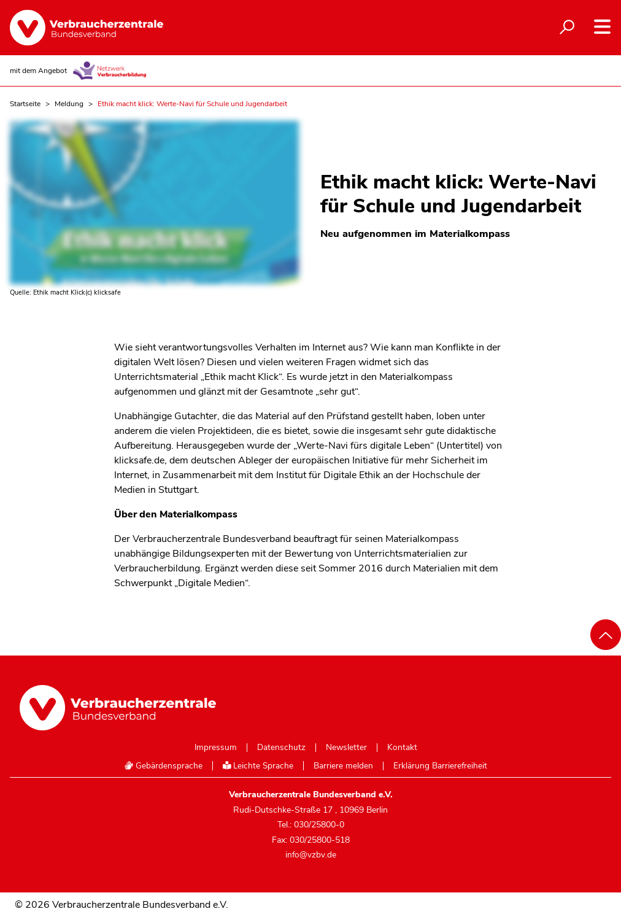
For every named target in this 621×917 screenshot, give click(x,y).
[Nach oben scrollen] (605, 634)
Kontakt (402, 747)
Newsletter (346, 747)
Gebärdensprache (163, 765)
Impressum (216, 747)
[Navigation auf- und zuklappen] (602, 27)
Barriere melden (343, 766)
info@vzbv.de (310, 855)
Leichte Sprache (258, 765)
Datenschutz (281, 747)
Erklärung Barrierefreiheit (440, 766)
